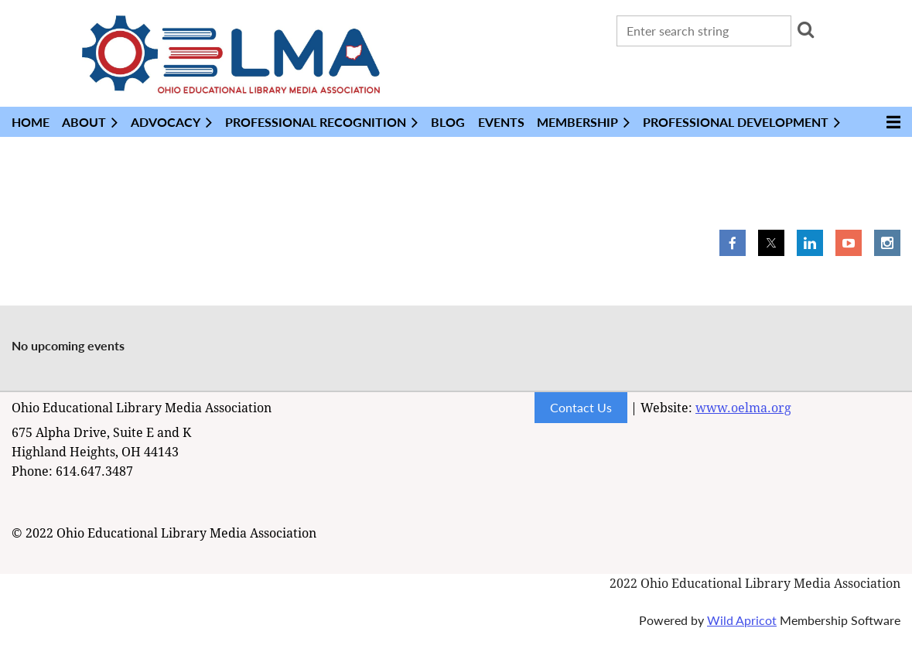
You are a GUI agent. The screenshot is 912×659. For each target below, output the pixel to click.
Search (806, 29)
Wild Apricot (742, 620)
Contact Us (581, 407)
